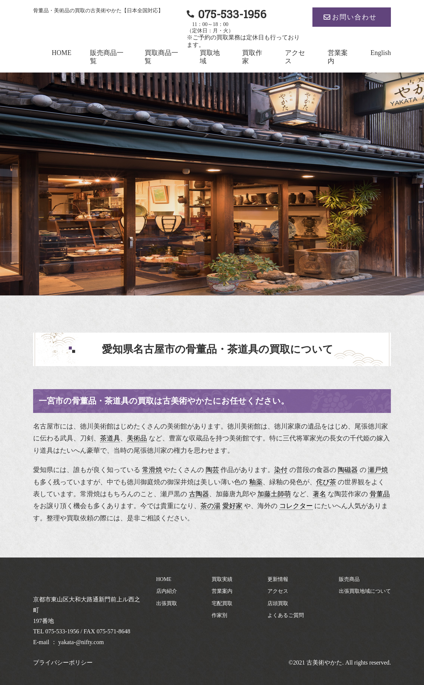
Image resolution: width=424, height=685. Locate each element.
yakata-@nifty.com (81, 642)
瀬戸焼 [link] (378, 470)
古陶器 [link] (199, 494)
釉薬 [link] (256, 482)
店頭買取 (277, 603)
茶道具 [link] (110, 438)
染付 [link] (281, 470)
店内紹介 (166, 591)
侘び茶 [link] (326, 482)
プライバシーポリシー (63, 662)
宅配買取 (222, 603)
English (380, 52)
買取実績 (222, 579)
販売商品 (349, 579)
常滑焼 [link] (152, 470)
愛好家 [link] (232, 506)
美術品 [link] (137, 438)
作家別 (219, 615)
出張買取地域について (365, 591)
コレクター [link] (296, 506)
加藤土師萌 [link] (274, 494)
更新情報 (277, 579)
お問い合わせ (354, 17)
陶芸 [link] (212, 470)
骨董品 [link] (380, 494)
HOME (61, 52)
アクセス (277, 591)
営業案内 (222, 591)
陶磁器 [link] (348, 470)
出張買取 (166, 603)
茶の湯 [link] (210, 506)
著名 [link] (319, 494)
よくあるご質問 (285, 615)
